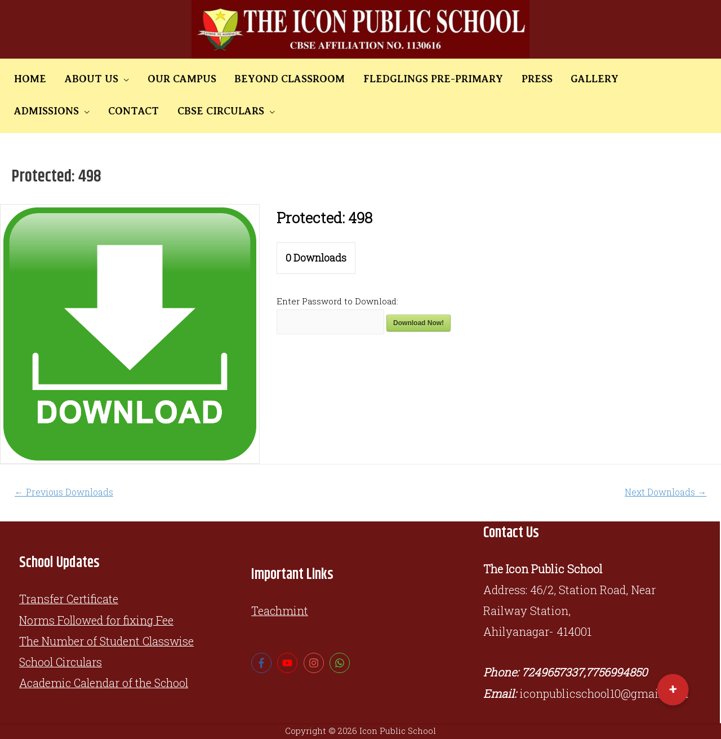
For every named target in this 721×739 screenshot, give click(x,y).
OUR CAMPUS (161, 79)
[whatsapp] (341, 663)
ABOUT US (79, 79)
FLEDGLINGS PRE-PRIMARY (396, 79)
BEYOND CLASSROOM (261, 79)
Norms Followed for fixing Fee (97, 620)
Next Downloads (664, 492)
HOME (26, 79)
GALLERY (541, 79)
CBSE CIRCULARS (114, 111)
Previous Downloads (65, 492)
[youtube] (288, 663)
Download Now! (418, 323)
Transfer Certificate (69, 599)
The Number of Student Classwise (108, 641)
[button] (673, 690)
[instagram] (315, 663)
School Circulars (62, 661)
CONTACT (35, 111)
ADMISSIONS (607, 79)
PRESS (491, 79)
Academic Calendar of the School (106, 682)
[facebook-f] (262, 663)
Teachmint (280, 610)
